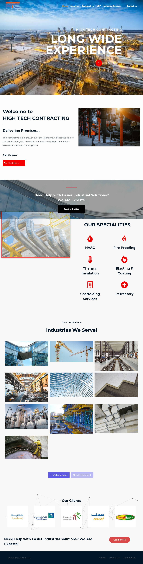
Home (65, 6)
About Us (114, 557)
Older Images (58, 475)
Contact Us (129, 557)
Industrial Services (114, 6)
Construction (88, 6)
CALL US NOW (71, 209)
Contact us (132, 6)
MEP (99, 6)
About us (74, 6)
